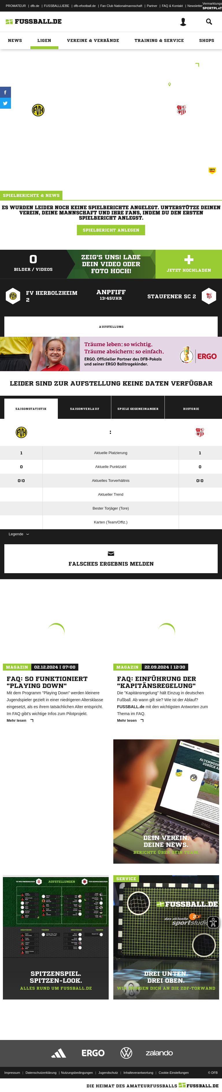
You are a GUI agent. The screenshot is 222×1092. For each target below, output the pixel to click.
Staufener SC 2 (181, 131)
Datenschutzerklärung (40, 1072)
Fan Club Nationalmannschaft (121, 6)
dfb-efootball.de (85, 6)
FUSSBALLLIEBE (56, 6)
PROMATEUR (16, 6)
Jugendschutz (108, 1072)
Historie (191, 408)
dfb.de (34, 6)
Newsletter (195, 6)
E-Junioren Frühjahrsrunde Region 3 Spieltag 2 (111, 65)
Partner (152, 6)
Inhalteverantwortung (138, 1072)
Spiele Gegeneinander (137, 408)
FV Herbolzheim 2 (38, 131)
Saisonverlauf (84, 408)
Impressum (12, 1072)
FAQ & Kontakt (172, 6)
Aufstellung (111, 326)
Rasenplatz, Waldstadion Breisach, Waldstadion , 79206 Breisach (110, 84)
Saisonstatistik (31, 408)
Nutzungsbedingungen (77, 1072)
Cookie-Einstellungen (174, 1072)
